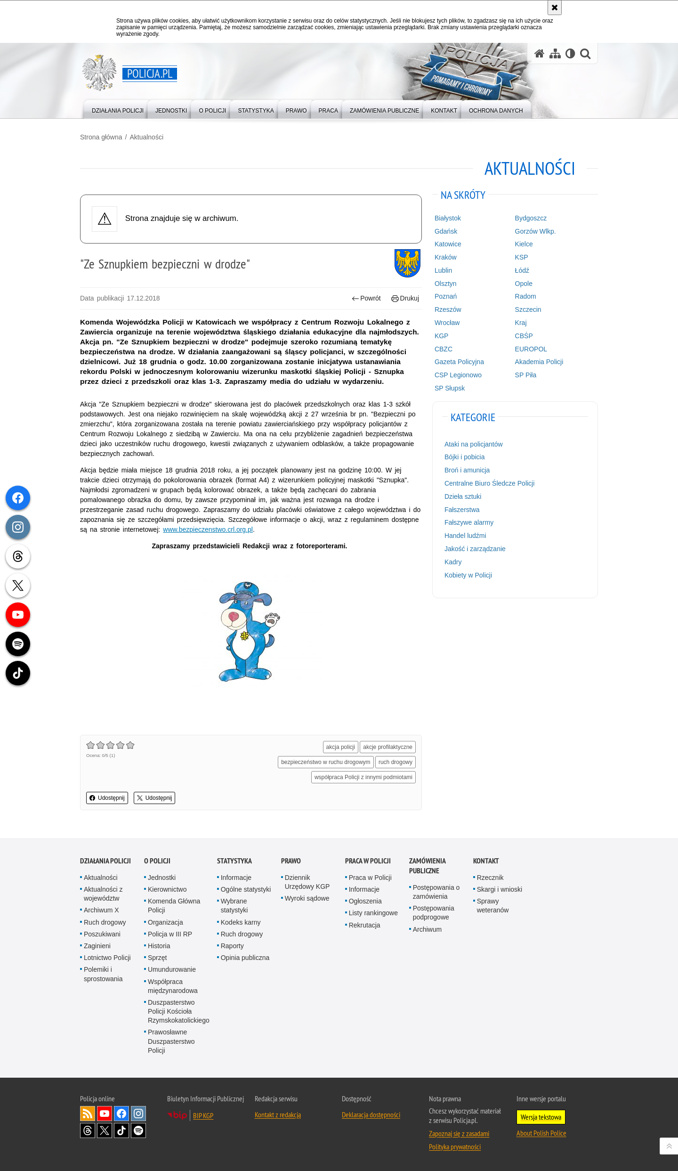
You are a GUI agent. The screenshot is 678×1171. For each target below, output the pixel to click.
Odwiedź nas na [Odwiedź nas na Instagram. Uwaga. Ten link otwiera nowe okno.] (138, 1113)
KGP (442, 336)
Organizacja (165, 922)
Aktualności (146, 137)
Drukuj (405, 298)
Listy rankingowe (373, 913)
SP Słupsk (450, 388)
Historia (159, 946)
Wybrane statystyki (234, 905)
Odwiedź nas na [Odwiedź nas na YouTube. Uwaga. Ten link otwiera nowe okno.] (104, 1113)
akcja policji (340, 747)
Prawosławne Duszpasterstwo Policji (171, 1041)
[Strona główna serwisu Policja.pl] (539, 53)
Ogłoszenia (365, 901)
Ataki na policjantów (473, 444)
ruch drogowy (395, 762)
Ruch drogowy (105, 922)
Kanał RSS (87, 1113)
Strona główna (101, 137)
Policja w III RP (170, 934)
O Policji (157, 861)
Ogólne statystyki (246, 889)
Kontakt (486, 861)
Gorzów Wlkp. (535, 231)
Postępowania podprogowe (433, 912)
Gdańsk (446, 231)
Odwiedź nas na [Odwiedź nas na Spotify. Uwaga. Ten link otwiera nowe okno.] (138, 1130)
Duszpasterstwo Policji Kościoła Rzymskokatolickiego (179, 1011)
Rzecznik (490, 877)
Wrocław (447, 322)
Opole (524, 283)
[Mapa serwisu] (555, 53)
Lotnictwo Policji (107, 957)
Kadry (453, 562)
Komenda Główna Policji (174, 905)
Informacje (236, 877)
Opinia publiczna (245, 957)
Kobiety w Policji (468, 575)
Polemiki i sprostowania (103, 974)
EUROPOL (531, 349)
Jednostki (162, 877)
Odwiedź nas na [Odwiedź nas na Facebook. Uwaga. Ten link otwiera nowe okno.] (121, 1113)
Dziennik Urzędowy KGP (307, 882)
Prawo (291, 861)
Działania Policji (105, 861)
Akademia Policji (539, 362)
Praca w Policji (368, 861)
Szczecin (528, 309)
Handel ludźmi (465, 535)
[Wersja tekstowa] (570, 53)
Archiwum (427, 929)
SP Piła (526, 375)
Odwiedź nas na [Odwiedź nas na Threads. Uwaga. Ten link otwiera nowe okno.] (87, 1130)
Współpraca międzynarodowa (173, 986)
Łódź (522, 270)
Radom (525, 296)
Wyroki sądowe (307, 898)
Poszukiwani (102, 934)
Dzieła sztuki (463, 496)
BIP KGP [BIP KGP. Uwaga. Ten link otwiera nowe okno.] (203, 1115)
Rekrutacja (364, 925)
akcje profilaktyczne (387, 747)
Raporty (232, 946)
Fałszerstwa (462, 509)
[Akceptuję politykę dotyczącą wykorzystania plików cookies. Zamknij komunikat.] (555, 7)
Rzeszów (448, 309)
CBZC (443, 349)
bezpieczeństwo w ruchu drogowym (325, 762)
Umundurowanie (172, 969)
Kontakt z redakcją (278, 1114)
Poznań (446, 296)
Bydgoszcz (531, 218)
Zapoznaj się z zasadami (459, 1133)
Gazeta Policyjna (459, 362)
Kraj (521, 322)
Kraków (446, 257)
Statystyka (234, 861)
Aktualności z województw (103, 894)
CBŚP (524, 336)
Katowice (448, 244)
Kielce (524, 244)
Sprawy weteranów (493, 905)
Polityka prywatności (455, 1146)
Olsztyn (446, 283)
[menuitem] (117, 108)
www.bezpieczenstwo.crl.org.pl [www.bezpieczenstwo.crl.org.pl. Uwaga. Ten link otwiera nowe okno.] (208, 529)
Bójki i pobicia (464, 457)
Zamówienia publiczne (427, 866)
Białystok (448, 218)
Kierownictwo (167, 889)
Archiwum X (101, 910)
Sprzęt (157, 957)
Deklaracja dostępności (371, 1114)
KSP (521, 257)
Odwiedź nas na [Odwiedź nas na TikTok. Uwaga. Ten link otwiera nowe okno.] (121, 1130)
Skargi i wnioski (499, 889)
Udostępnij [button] (107, 798)
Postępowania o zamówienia (436, 892)
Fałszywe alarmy (468, 522)
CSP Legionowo (458, 375)
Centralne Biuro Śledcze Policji (489, 483)
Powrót (366, 298)
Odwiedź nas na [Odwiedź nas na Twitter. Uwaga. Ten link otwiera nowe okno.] (104, 1130)
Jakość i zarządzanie (475, 549)
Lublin (443, 270)
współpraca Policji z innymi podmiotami (363, 777)
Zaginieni (97, 946)
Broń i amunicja (467, 470)
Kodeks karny (241, 922)
